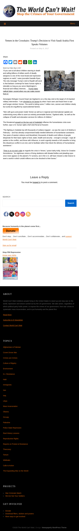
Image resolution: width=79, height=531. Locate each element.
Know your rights (9, 255)
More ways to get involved (15, 516)
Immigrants (7, 385)
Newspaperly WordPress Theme (54, 528)
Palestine (6, 422)
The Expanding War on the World (15, 471)
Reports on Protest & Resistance (15, 444)
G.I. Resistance (9, 374)
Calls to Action (8, 466)
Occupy (6, 417)
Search (6, 197)
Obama (6, 412)
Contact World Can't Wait (12, 325)
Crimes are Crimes (10, 358)
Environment (8, 369)
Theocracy (7, 449)
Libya (5, 401)
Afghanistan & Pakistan (12, 347)
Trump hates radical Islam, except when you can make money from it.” (21, 91)
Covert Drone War (10, 353)
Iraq (4, 396)
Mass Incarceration (10, 406)
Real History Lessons (11, 433)
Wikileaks (6, 460)
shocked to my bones (31, 102)
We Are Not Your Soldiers (15, 496)
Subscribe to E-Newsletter (13, 320)
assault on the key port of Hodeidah (28, 122)
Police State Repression (12, 428)
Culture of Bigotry (9, 363)
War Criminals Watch (13, 493)
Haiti (4, 379)
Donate (8, 511)
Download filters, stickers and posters (19, 514)
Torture (5, 455)
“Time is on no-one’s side (12, 151)
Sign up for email (9, 245)
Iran (4, 390)
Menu (72, 24)
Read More (7, 315)
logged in (37, 182)
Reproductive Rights (10, 439)
